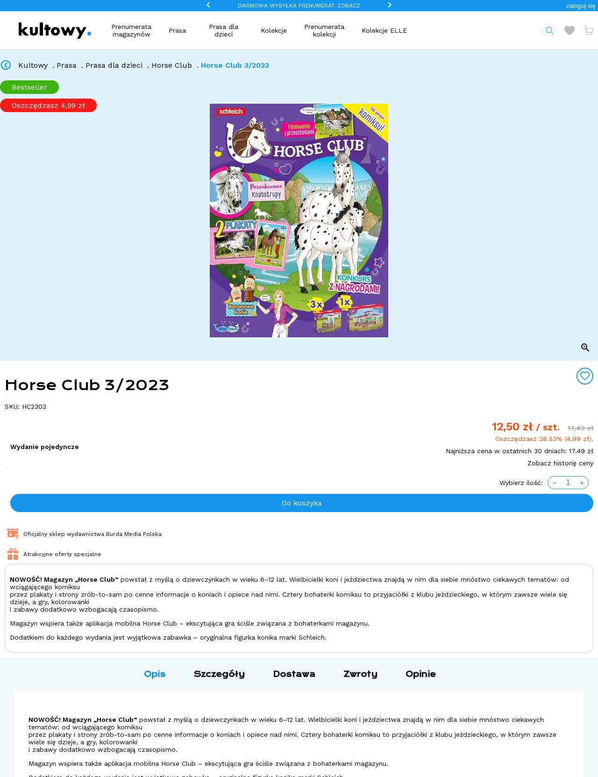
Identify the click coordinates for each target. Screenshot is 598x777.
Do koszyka (302, 503)
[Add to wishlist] (585, 376)
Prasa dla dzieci (223, 30)
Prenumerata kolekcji (324, 30)
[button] (581, 6)
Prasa (177, 30)
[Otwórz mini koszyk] (588, 30)
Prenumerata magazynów (131, 30)
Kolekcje (274, 30)
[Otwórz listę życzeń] (569, 30)
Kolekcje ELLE (384, 30)
